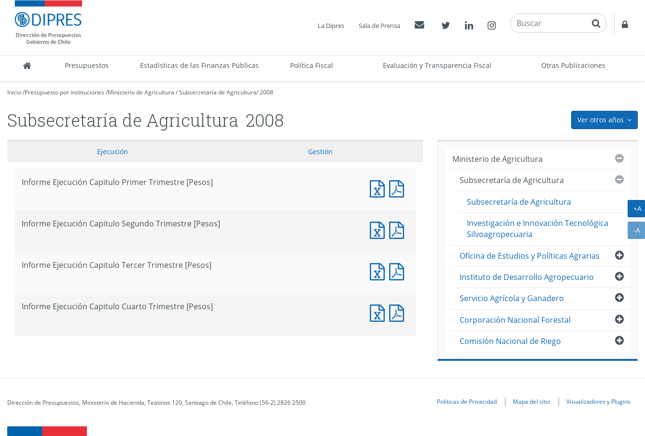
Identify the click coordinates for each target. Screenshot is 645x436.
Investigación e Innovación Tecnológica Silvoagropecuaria (537, 228)
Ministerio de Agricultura (141, 92)
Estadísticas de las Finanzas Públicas (199, 65)
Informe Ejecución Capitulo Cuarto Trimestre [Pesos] (379, 312)
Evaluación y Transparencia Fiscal (437, 65)
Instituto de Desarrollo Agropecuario (527, 277)
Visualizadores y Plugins (598, 401)
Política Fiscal (311, 65)
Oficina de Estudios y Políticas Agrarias (530, 256)
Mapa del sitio (531, 401)
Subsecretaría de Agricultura (217, 92)
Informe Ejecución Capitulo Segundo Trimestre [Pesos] (379, 229)
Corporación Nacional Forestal (515, 320)
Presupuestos (87, 65)
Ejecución (112, 151)
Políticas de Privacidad (467, 401)
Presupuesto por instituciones (64, 92)
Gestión (320, 151)
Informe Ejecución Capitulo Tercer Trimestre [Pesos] (379, 270)
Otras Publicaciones (573, 65)
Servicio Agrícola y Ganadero (512, 298)
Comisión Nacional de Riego (510, 341)
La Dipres (331, 25)
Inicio (14, 92)
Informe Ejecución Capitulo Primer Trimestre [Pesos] (379, 187)
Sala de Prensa (379, 25)
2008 (266, 92)
